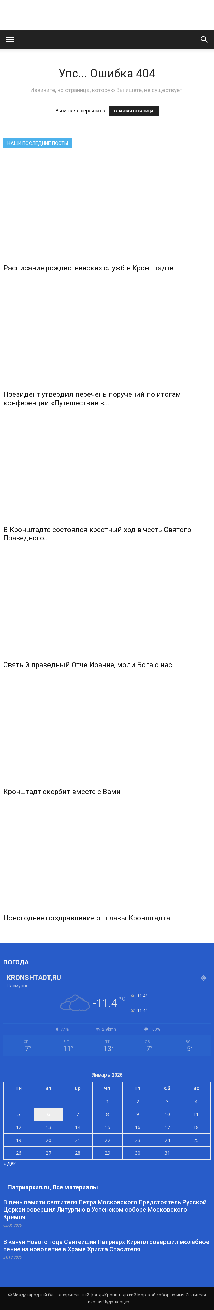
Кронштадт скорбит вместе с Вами (62, 791)
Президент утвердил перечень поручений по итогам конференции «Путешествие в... (92, 398)
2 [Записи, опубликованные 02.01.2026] (137, 1101)
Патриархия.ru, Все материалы (52, 1187)
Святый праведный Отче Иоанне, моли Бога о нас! (88, 665)
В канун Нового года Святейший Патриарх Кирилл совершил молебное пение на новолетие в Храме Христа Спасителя (106, 1245)
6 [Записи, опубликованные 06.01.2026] (48, 1114)
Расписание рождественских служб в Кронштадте (88, 268)
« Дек (9, 1163)
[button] (204, 39)
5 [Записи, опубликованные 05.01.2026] (18, 1114)
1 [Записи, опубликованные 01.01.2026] (107, 1101)
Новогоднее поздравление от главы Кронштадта (86, 918)
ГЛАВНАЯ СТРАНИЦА (134, 111)
